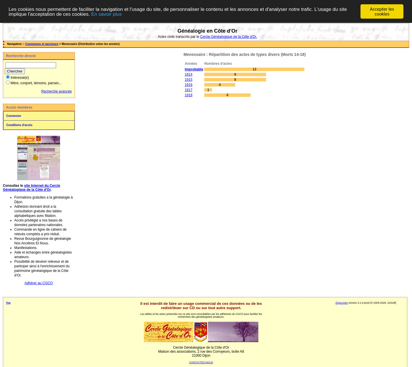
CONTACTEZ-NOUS (201, 362)
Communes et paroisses (41, 44)
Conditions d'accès (19, 125)
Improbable (194, 69)
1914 (189, 74)
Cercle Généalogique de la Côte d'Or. (228, 37)
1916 (189, 85)
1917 (189, 90)
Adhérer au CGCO (39, 283)
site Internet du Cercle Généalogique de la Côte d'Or (31, 188)
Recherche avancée (56, 91)
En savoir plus (106, 14)
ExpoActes (342, 302)
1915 (189, 80)
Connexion (13, 115)
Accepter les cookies (382, 11)
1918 (189, 95)
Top (8, 302)
